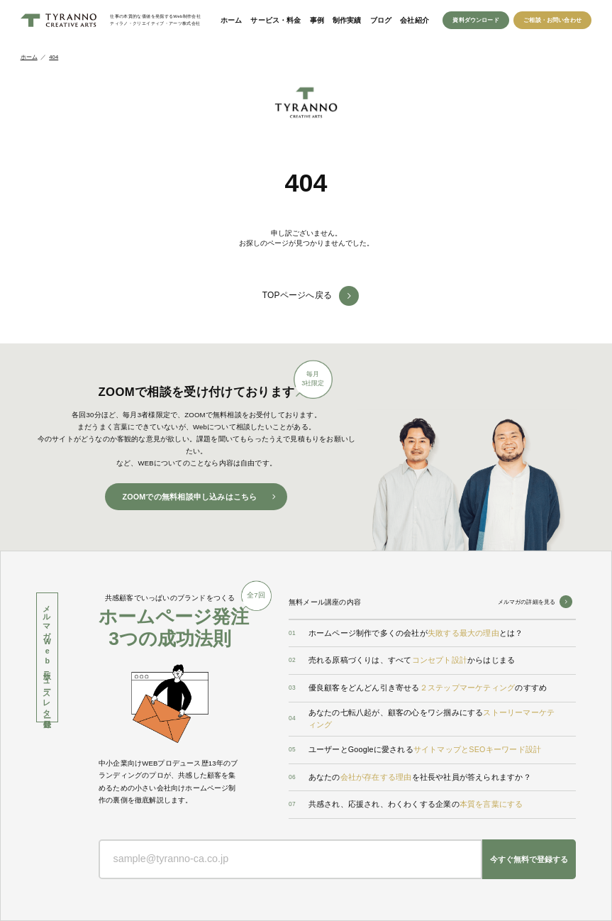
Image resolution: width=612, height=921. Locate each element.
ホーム (232, 20)
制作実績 (347, 20)
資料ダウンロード (475, 19)
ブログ (381, 20)
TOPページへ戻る (297, 295)
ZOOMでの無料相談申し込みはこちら (189, 496)
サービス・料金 (275, 20)
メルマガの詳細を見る (527, 601)
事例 (317, 20)
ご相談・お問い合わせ (552, 19)
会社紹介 (414, 20)
